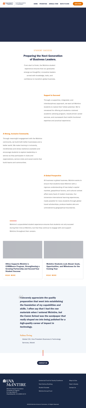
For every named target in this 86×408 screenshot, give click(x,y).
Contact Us (43, 363)
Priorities (43, 4)
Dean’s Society (73, 384)
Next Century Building (45, 384)
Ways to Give (64, 4)
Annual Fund (53, 4)
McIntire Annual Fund (45, 391)
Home (36, 4)
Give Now (78, 4)
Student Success (44, 387)
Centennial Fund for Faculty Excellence (51, 380)
